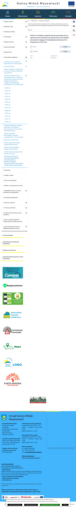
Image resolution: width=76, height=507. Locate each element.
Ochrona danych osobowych (14, 504)
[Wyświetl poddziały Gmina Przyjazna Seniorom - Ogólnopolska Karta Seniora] (26, 226)
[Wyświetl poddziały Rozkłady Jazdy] (26, 26)
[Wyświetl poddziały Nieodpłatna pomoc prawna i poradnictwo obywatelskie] (26, 190)
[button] (1, 400)
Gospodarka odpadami (44, 20)
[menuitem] (14, 21)
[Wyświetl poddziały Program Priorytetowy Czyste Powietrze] (26, 213)
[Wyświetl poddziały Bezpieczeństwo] (26, 42)
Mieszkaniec (34, 20)
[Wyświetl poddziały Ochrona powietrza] (26, 208)
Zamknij (65, 504)
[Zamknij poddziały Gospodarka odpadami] (26, 57)
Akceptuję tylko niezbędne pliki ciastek (50, 504)
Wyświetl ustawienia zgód (31, 504)
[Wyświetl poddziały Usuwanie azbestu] (26, 66)
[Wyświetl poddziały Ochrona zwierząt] (26, 202)
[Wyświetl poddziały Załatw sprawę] (26, 21)
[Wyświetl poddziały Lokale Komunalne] (26, 47)
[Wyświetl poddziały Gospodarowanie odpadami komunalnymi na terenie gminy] (26, 61)
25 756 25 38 (8, 452)
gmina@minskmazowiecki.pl (34, 452)
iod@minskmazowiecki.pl (9, 450)
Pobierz (65, 46)
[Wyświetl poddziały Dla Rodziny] (26, 37)
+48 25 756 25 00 (29, 448)
